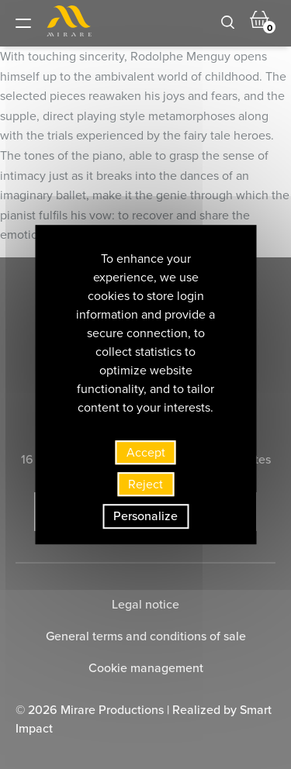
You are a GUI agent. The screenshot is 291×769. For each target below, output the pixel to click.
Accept (145, 452)
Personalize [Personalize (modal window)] (145, 517)
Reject (145, 484)
